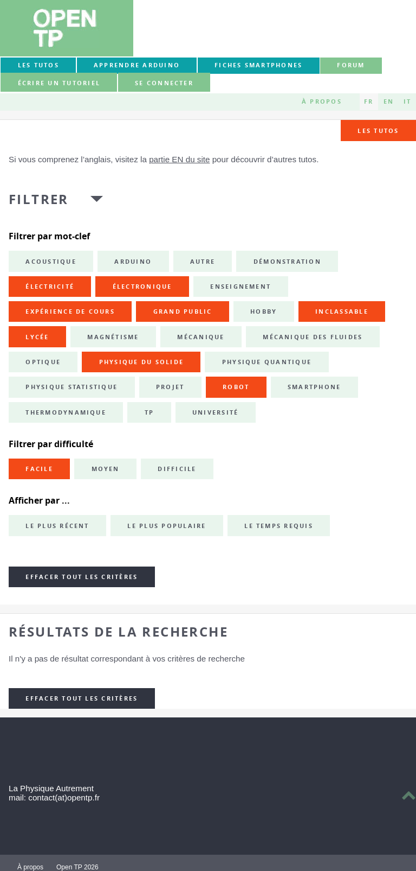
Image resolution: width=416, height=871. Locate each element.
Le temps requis (278, 526)
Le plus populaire (166, 526)
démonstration (287, 261)
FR (368, 101)
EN (389, 101)
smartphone (314, 387)
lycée (37, 337)
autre (202, 261)
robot (236, 387)
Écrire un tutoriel (59, 83)
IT (407, 101)
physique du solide (141, 362)
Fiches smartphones (258, 65)
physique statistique (71, 387)
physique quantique (266, 362)
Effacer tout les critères (81, 577)
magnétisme (113, 337)
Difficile (177, 469)
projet (170, 387)
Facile (39, 469)
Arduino (133, 261)
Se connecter (164, 83)
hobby (263, 311)
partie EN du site (179, 159)
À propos (322, 101)
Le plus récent (57, 526)
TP (149, 412)
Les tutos (38, 65)
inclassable (341, 311)
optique (43, 362)
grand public (182, 311)
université (215, 412)
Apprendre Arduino (137, 65)
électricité (49, 286)
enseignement (240, 286)
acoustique (50, 261)
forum (351, 65)
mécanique (200, 337)
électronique (142, 286)
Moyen (106, 469)
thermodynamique (65, 412)
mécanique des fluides (312, 337)
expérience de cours (70, 311)
